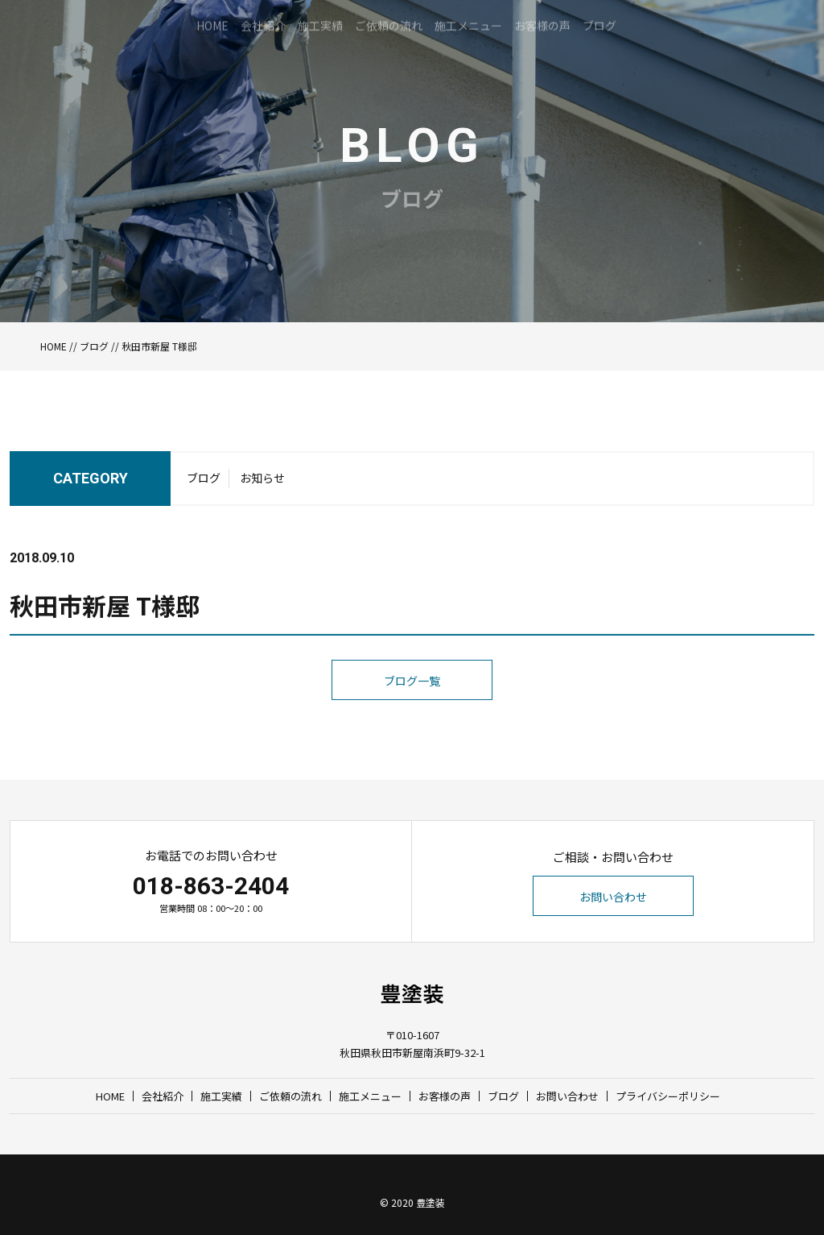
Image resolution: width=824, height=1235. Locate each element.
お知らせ (262, 483)
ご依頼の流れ (290, 1096)
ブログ (94, 346)
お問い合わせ (613, 897)
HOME (53, 346)
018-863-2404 (211, 886)
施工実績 (221, 1096)
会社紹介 (162, 1096)
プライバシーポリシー (668, 1096)
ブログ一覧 (412, 714)
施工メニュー (370, 1096)
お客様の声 (444, 1096)
